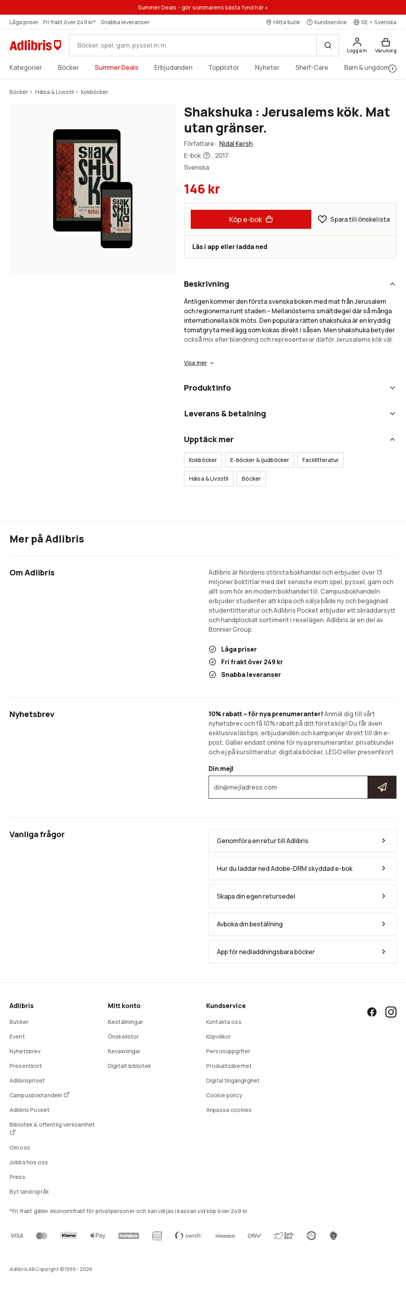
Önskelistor (123, 1036)
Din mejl (302, 782)
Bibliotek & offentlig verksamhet (52, 1128)
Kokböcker (203, 460)
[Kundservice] (326, 22)
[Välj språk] (374, 22)
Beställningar (125, 1022)
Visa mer (199, 362)
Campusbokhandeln (40, 1095)
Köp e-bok (251, 219)
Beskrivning (290, 283)
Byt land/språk (29, 1191)
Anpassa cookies (229, 1110)
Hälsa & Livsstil (208, 478)
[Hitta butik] (283, 22)
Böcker (251, 478)
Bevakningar (124, 1051)
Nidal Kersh (236, 143)
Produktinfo (290, 387)
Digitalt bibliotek (129, 1066)
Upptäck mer (290, 439)
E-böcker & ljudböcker (259, 460)
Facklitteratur (321, 460)
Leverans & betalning (290, 413)
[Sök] (327, 45)
